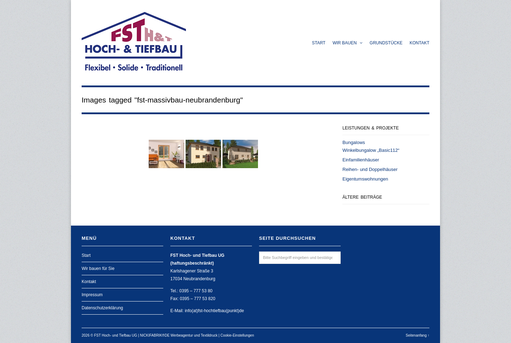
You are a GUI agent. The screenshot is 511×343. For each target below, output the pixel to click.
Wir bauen (347, 42)
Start (318, 42)
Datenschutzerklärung (102, 307)
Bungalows (353, 142)
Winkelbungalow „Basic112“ (370, 150)
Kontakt (419, 42)
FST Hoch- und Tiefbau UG (115, 335)
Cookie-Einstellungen (237, 335)
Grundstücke (386, 42)
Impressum (92, 294)
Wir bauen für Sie (98, 268)
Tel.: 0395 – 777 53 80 (191, 290)
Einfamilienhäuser (360, 159)
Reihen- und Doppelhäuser (369, 169)
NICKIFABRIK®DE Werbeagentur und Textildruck (179, 335)
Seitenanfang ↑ (417, 335)
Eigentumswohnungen (365, 179)
